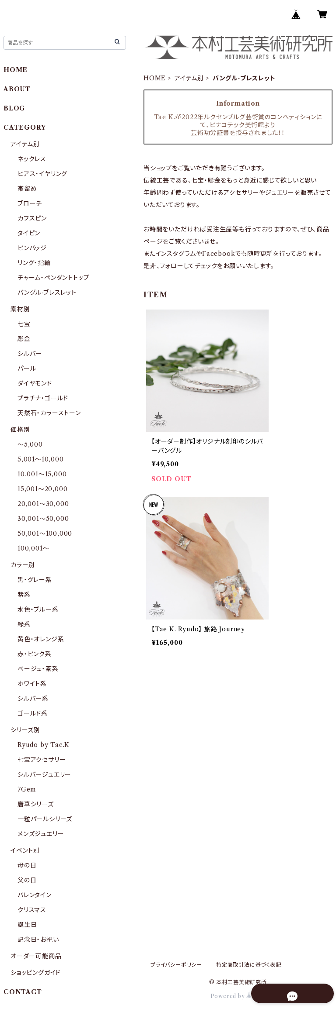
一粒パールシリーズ (45, 819)
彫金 (24, 339)
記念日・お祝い (38, 939)
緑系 (24, 624)
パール (27, 368)
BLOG (14, 108)
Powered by (238, 996)
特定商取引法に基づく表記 (249, 964)
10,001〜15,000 (42, 474)
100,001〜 (33, 548)
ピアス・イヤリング (42, 174)
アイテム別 (189, 78)
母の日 (27, 865)
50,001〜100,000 (45, 533)
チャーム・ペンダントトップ (53, 278)
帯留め (27, 189)
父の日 (27, 880)
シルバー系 (33, 698)
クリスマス (32, 910)
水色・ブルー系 (38, 609)
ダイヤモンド (35, 383)
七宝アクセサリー (42, 760)
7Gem (27, 789)
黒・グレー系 (35, 580)
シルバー (30, 354)
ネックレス (32, 159)
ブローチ (30, 203)
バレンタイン (35, 895)
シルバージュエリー (44, 774)
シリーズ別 (25, 730)
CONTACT (23, 992)
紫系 (24, 595)
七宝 (24, 324)
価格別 (20, 430)
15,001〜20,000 (42, 489)
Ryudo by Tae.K (44, 745)
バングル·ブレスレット (47, 292)
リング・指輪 (34, 263)
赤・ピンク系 (35, 654)
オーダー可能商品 (35, 956)
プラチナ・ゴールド (43, 398)
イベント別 (25, 850)
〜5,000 (30, 444)
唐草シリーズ (36, 804)
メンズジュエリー (41, 834)
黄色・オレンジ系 (41, 639)
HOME (155, 78)
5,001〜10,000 (41, 459)
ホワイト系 (32, 684)
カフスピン (32, 218)
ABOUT (17, 89)
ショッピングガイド (35, 973)
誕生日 (27, 925)
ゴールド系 (33, 713)
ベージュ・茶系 (38, 669)
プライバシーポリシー (176, 964)
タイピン (29, 233)
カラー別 (22, 565)
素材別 (20, 309)
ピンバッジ (32, 248)
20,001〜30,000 (43, 504)
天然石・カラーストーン (49, 413)
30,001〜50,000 (43, 519)
